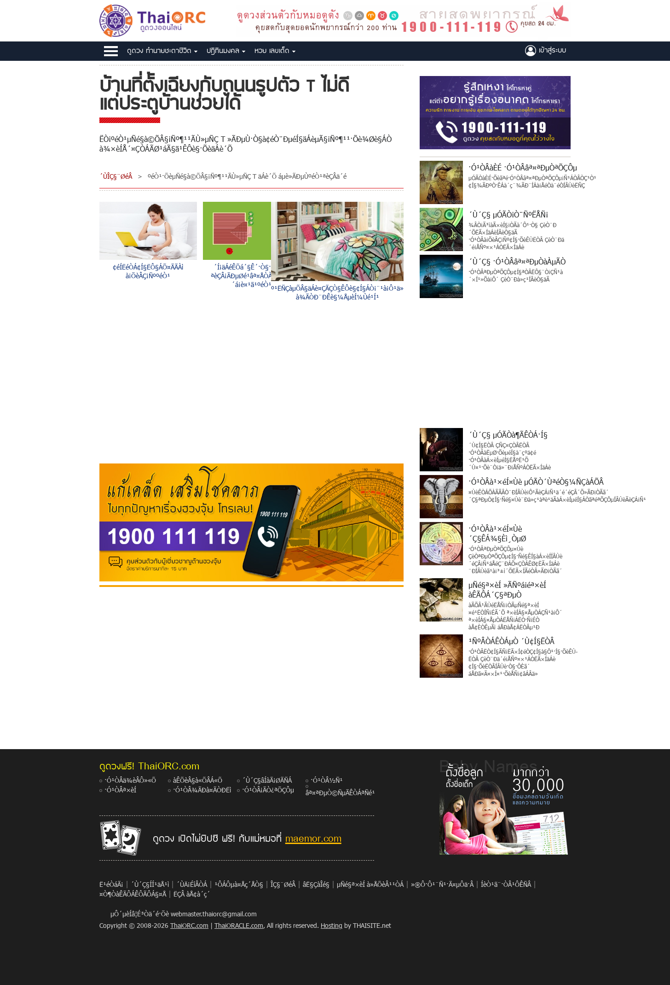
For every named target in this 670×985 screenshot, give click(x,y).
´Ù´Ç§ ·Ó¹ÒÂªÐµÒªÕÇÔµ (162, 51)
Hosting (331, 925)
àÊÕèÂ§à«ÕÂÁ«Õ (197, 780)
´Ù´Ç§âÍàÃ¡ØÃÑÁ (267, 780)
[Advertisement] (251, 384)
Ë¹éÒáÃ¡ (111, 884)
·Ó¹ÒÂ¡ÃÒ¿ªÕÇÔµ (268, 790)
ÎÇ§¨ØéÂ (283, 884)
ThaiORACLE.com (238, 925)
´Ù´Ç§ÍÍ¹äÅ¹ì (150, 884)
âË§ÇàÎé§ (316, 884)
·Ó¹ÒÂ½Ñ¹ (327, 780)
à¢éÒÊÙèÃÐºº (545, 50)
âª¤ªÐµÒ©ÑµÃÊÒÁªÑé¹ (340, 792)
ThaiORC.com (189, 925)
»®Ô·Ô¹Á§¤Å (226, 51)
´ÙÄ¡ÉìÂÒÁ (191, 884)
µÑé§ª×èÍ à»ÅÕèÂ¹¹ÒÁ (370, 884)
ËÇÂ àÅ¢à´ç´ (274, 51)
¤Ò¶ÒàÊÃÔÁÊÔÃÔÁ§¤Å (132, 894)
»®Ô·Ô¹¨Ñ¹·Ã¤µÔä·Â (442, 884)
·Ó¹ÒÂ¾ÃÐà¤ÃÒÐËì (202, 790)
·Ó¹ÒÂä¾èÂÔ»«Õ (130, 780)
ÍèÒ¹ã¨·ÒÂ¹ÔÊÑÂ (506, 884)
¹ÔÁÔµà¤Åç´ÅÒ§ (238, 884)
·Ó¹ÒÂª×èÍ (120, 790)
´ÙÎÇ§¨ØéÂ (115, 176)
